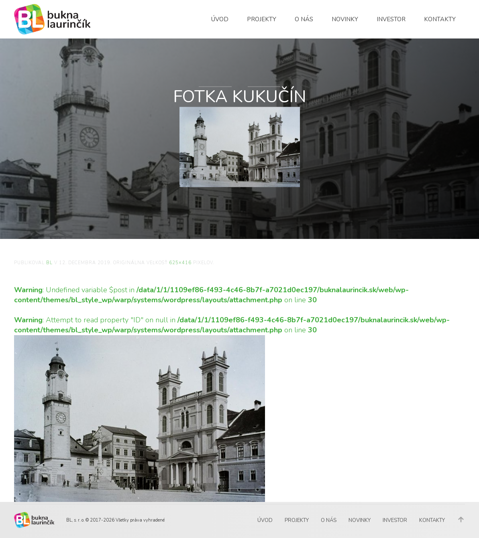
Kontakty (440, 19)
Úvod (219, 19)
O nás (304, 19)
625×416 (180, 263)
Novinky (345, 19)
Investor (391, 19)
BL (49, 263)
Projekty (261, 19)
